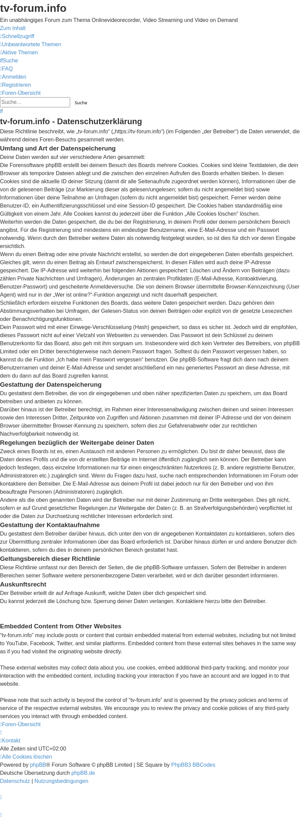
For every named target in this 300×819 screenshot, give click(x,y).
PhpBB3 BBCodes (193, 765)
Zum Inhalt (13, 28)
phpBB (38, 765)
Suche (80, 103)
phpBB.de (83, 773)
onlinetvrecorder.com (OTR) (271, 53)
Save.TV (254, 37)
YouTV (252, 68)
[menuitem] (30, 44)
